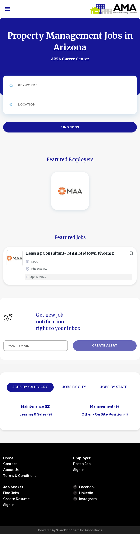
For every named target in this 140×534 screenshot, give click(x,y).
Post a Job (82, 464)
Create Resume (16, 499)
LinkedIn (86, 493)
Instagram (88, 499)
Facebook (87, 487)
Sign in (78, 470)
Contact (10, 464)
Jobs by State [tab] (113, 387)
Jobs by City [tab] (74, 387)
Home (8, 458)
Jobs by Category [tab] (30, 387)
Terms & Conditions (19, 476)
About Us (11, 470)
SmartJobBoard (68, 530)
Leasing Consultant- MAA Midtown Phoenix (70, 253)
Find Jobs (70, 127)
